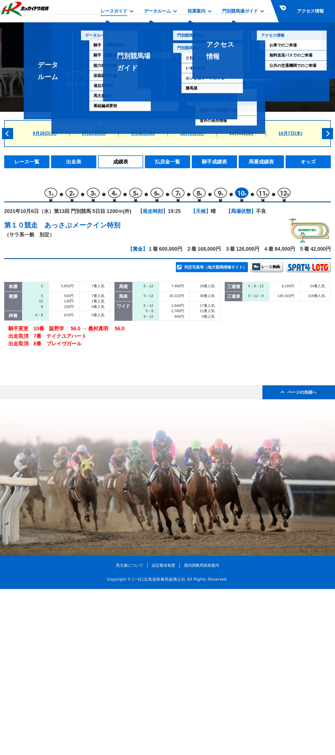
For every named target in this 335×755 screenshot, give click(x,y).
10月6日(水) (241, 133)
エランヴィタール (69, 342)
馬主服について (129, 731)
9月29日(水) (94, 133)
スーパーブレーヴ (69, 377)
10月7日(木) (290, 133)
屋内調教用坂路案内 (201, 731)
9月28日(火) (44, 133)
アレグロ (59, 389)
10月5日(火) (192, 133)
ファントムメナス (69, 366)
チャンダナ (62, 413)
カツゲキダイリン (69, 318)
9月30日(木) (143, 133)
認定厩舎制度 (163, 731)
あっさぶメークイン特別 (82, 228)
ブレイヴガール (66, 437)
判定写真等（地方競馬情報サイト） (215, 270)
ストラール (62, 354)
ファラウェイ (64, 330)
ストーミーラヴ (66, 401)
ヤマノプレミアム (69, 306)
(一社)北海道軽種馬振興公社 (158, 745)
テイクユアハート (69, 425)
